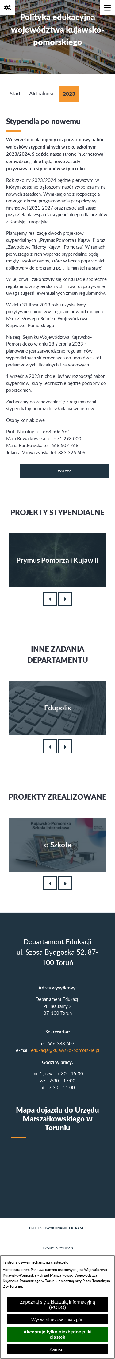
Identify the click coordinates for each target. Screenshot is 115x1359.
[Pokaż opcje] (7, 7)
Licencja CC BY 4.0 (58, 1248)
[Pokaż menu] (107, 7)
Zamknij (57, 1349)
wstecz (64, 470)
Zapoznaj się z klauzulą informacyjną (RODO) (57, 1304)
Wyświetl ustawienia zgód (57, 1319)
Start (15, 93)
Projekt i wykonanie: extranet (57, 1228)
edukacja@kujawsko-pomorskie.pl (65, 1050)
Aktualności (42, 93)
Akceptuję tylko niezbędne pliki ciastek (57, 1334)
